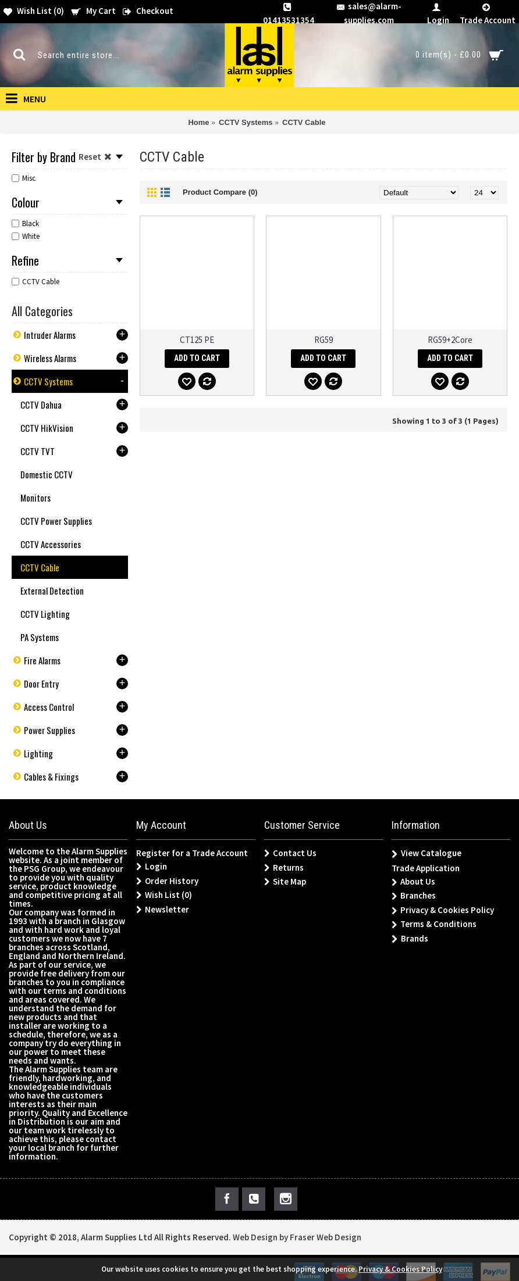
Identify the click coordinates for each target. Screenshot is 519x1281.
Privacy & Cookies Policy (443, 910)
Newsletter (162, 909)
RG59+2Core (450, 339)
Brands (410, 939)
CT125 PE (197, 339)
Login (151, 866)
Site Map (285, 882)
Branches (414, 896)
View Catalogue (426, 853)
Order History (167, 881)
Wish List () (164, 895)
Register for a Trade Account (192, 852)
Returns (284, 868)
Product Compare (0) (220, 192)
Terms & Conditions (434, 924)
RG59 (323, 339)
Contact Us (290, 853)
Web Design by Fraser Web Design (297, 1237)
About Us (413, 882)
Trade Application (426, 868)
